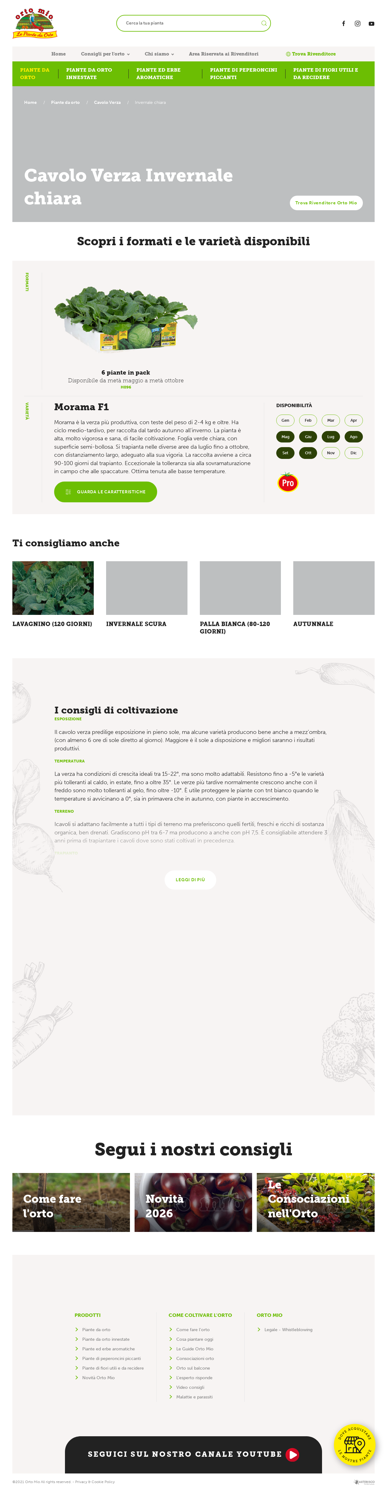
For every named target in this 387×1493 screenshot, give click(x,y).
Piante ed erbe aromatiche (108, 1351)
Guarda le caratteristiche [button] (106, 492)
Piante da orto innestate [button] (89, 73)
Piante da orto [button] (34, 73)
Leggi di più (190, 882)
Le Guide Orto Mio (194, 1351)
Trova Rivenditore (311, 54)
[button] (126, 320)
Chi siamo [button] (157, 54)
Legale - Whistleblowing (288, 1332)
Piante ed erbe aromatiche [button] (158, 73)
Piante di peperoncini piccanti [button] (243, 73)
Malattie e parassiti (194, 1399)
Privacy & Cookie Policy (95, 1484)
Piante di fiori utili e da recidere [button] (325, 73)
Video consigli (190, 1390)
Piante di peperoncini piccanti (111, 1361)
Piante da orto (67, 102)
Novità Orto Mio (98, 1380)
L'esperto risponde (194, 1380)
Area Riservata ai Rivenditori (224, 54)
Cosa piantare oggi (194, 1341)
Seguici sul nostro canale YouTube (193, 1457)
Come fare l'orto (193, 1332)
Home (58, 54)
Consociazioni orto (195, 1361)
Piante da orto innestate (106, 1341)
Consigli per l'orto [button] (103, 54)
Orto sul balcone (193, 1370)
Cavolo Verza (110, 102)
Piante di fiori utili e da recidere (113, 1370)
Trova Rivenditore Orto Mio (326, 203)
